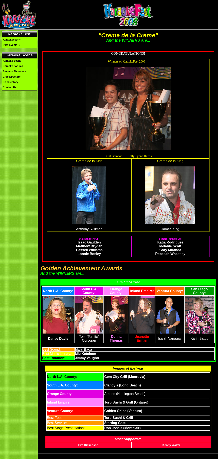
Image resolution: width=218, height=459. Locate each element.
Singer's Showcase (14, 71)
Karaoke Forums (13, 66)
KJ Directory (10, 82)
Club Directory (12, 76)
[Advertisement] (19, 111)
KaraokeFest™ (12, 39)
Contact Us (9, 87)
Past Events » (12, 45)
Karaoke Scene (12, 60)
